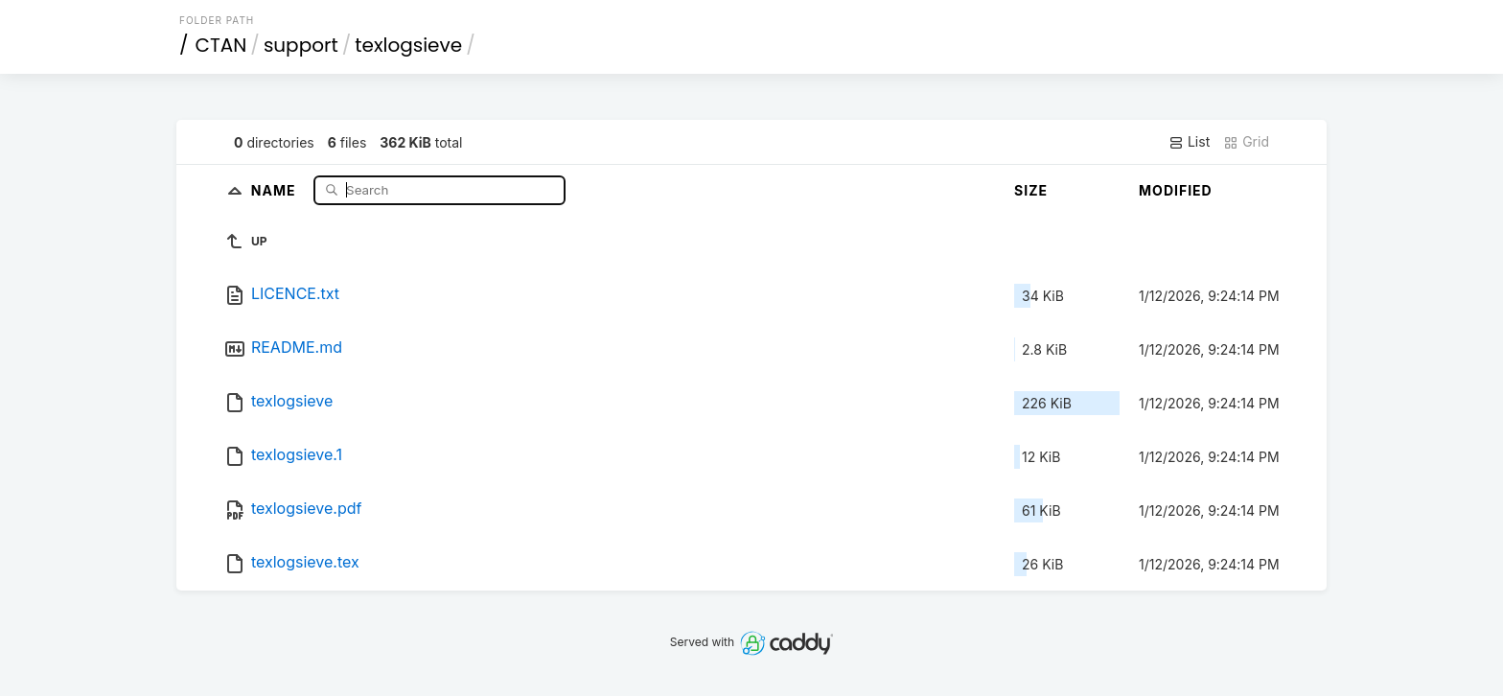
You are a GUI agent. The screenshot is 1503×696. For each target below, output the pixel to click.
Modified (1176, 190)
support (301, 45)
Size (1031, 190)
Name (275, 189)
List (1189, 142)
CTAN (221, 45)
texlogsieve (408, 45)
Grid (1246, 142)
